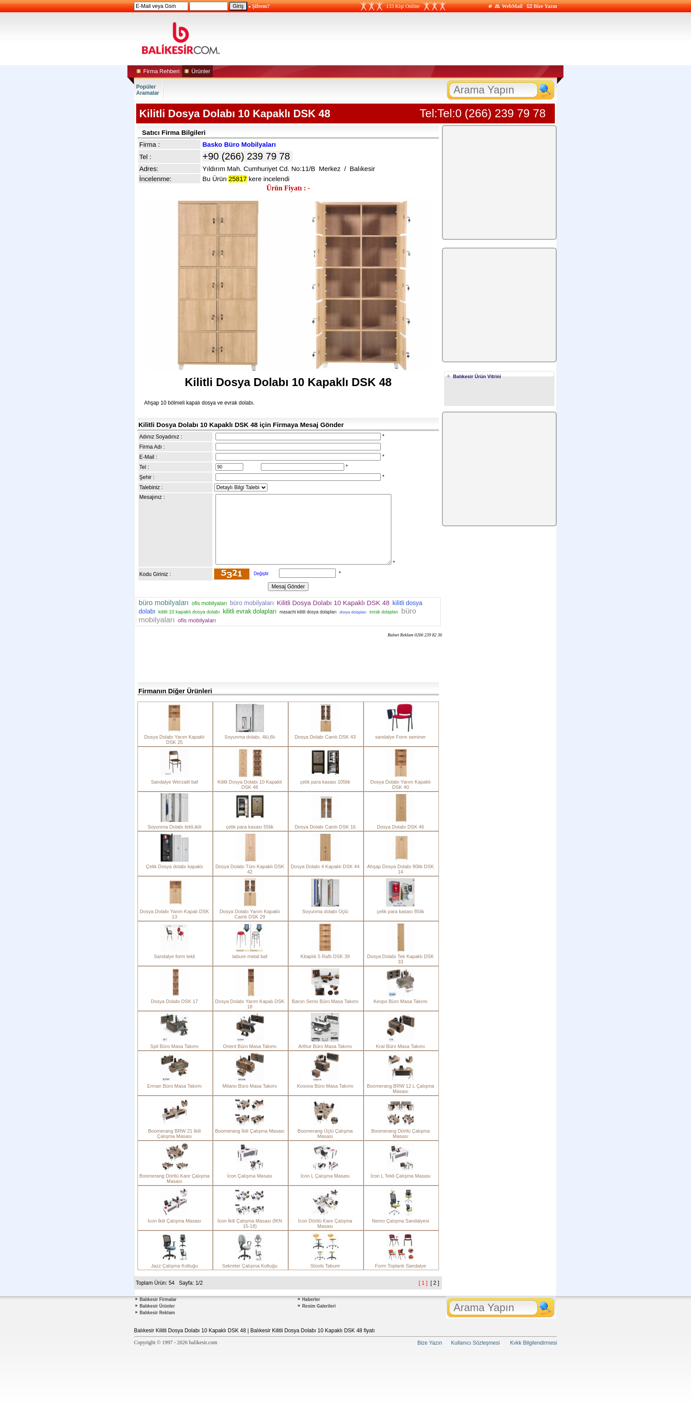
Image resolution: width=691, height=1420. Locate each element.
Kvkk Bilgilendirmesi (533, 1343)
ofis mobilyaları (209, 603)
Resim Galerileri (319, 1306)
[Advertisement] (428, 39)
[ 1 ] (423, 1283)
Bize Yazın (545, 6)
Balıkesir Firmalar (158, 1299)
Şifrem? (261, 6)
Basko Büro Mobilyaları (239, 144)
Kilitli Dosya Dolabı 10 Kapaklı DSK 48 (333, 602)
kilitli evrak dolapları (249, 611)
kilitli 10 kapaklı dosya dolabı (188, 611)
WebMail (512, 6)
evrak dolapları (383, 612)
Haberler (311, 1299)
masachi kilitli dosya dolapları (308, 612)
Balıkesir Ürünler (157, 1306)
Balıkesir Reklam (157, 1312)
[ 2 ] (435, 1283)
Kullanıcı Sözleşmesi (475, 1343)
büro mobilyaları (163, 602)
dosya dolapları (352, 612)
